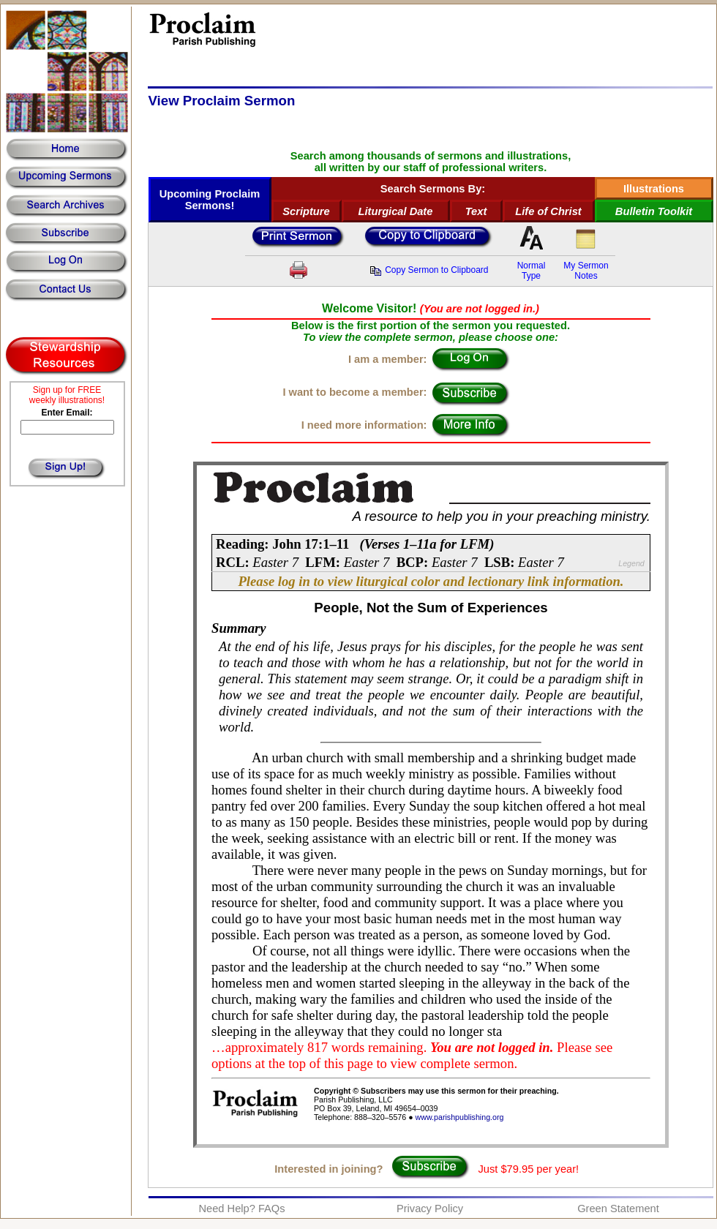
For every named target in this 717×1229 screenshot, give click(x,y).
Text (476, 211)
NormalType (531, 270)
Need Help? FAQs (241, 1208)
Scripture (305, 211)
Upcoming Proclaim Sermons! (209, 199)
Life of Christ (548, 211)
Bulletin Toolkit (653, 211)
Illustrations (653, 189)
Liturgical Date (395, 211)
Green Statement (618, 1208)
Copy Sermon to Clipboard (429, 270)
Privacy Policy (430, 1208)
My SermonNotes (585, 270)
